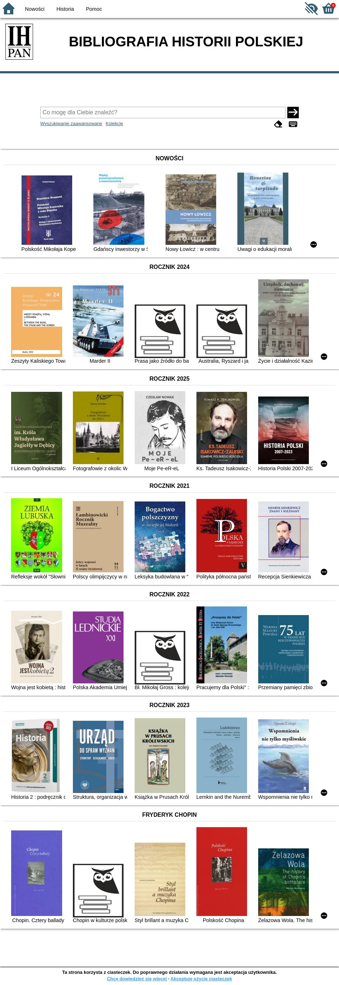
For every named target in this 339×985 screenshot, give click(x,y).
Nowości (35, 9)
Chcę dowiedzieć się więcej (137, 978)
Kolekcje (114, 123)
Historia (65, 9)
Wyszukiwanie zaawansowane (71, 123)
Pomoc (94, 9)
